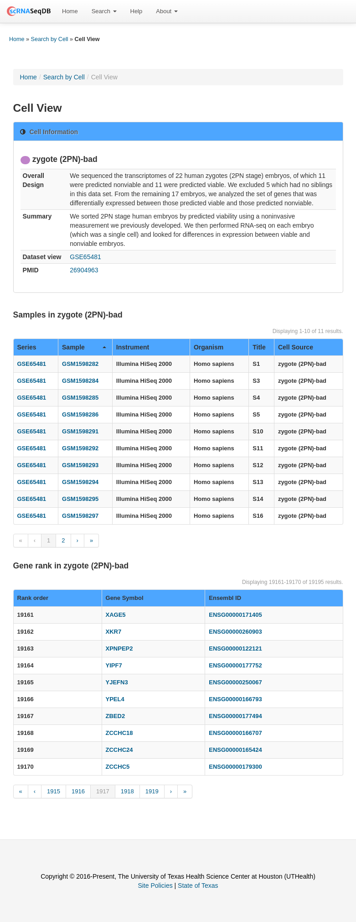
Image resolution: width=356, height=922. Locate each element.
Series (26, 347)
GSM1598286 (80, 414)
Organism (208, 347)
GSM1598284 (80, 380)
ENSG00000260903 (235, 631)
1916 (78, 791)
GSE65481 (85, 256)
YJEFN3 (117, 682)
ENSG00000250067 (235, 682)
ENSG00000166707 (235, 732)
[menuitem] (70, 11)
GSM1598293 (80, 465)
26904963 (84, 270)
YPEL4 (115, 699)
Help (136, 11)
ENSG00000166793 (235, 699)
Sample (84, 347)
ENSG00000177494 (235, 716)
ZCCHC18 (119, 732)
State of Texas (198, 885)
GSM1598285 (80, 397)
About (167, 11)
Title (259, 347)
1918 (127, 791)
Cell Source (295, 347)
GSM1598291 (80, 431)
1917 (102, 791)
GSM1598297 (80, 515)
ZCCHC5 (118, 766)
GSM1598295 (80, 498)
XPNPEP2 (119, 648)
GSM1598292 (80, 448)
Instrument (132, 347)
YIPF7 (114, 665)
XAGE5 (116, 614)
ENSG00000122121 (235, 648)
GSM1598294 (80, 482)
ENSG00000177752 (235, 665)
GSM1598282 (80, 363)
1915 (53, 791)
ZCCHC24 (119, 749)
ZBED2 (115, 716)
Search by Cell (49, 39)
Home (70, 11)
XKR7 (114, 631)
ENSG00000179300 (235, 766)
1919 (152, 791)
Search (104, 11)
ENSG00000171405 (235, 614)
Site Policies (155, 885)
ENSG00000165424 (235, 749)
